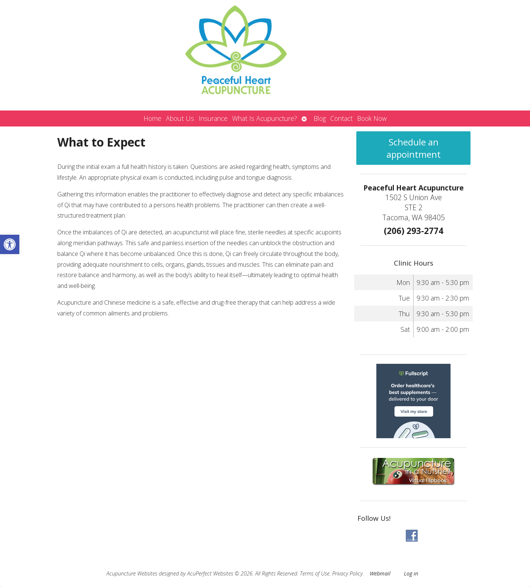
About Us (180, 118)
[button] (9, 244)
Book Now (372, 118)
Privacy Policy (347, 573)
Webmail (380, 573)
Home (152, 118)
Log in (411, 573)
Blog (320, 118)
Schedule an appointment (413, 148)
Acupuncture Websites (131, 573)
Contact (341, 118)
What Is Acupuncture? (264, 118)
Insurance (213, 118)
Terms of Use (315, 573)
